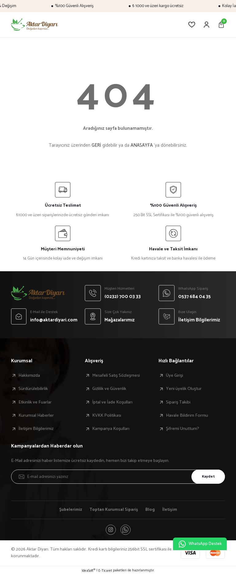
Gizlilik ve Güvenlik (109, 388)
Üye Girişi (174, 375)
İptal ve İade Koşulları (112, 402)
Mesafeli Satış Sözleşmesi (116, 375)
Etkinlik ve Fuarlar (35, 402)
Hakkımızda (29, 375)
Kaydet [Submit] (207, 476)
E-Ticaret (105, 571)
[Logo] (34, 24)
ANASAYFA (142, 145)
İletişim (171, 509)
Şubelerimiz (69, 509)
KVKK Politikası (106, 415)
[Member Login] (206, 24)
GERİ (96, 145)
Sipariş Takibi (178, 402)
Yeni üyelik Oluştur (184, 388)
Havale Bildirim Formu (187, 415)
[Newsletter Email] (118, 477)
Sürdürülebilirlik (33, 388)
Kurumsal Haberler (36, 415)
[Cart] (221, 24)
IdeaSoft (88, 571)
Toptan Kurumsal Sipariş (114, 509)
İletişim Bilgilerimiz (35, 428)
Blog (151, 509)
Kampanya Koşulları (110, 428)
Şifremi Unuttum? (182, 428)
